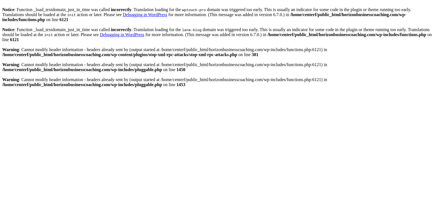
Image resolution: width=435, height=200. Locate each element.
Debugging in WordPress (145, 14)
